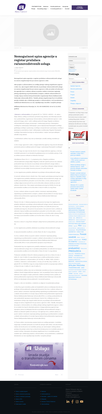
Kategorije (43, 399)
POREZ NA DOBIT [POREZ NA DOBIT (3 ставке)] (77, 239)
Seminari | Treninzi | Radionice (48, 401)
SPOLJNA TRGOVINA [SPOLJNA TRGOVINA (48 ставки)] (77, 265)
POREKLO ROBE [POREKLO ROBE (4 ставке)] (80, 231)
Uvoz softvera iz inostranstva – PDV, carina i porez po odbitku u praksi (79, 160)
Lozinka (71, 60)
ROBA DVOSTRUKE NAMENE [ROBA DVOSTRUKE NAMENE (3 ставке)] (74, 263)
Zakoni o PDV (19, 399)
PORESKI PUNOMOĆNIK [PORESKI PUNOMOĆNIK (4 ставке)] (74, 234)
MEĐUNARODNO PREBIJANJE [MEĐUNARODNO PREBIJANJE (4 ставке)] (75, 208)
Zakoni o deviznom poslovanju (23, 394)
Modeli (72, 97)
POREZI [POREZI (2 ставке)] (78, 237)
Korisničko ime (73, 56)
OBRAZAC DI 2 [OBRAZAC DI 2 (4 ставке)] (72, 219)
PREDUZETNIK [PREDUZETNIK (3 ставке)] (84, 248)
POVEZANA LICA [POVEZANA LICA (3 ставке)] (81, 241)
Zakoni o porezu (19, 401)
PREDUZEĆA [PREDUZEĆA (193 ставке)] (75, 251)
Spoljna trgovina (75, 86)
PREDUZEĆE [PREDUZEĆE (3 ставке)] (71, 253)
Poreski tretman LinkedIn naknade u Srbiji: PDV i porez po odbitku (77, 153)
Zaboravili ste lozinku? (72, 69)
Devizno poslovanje (76, 89)
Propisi (72, 94)
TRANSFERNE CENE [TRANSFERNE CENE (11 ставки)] (74, 267)
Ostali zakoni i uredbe (21, 404)
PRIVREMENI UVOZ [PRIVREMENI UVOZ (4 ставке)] (78, 255)
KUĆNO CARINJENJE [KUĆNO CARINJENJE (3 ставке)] (80, 206)
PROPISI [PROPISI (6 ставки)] (70, 257)
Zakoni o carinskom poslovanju (23, 396)
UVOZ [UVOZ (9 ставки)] (80, 271)
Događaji (73, 100)
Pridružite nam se (72, 71)
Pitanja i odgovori (75, 103)
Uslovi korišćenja (45, 404)
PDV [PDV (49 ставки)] (80, 226)
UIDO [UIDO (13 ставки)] (82, 267)
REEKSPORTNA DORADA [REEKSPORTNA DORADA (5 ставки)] (81, 261)
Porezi (72, 92)
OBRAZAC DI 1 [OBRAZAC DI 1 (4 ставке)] (79, 217)
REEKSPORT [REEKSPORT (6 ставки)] (71, 261)
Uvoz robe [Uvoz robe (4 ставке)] (76, 273)
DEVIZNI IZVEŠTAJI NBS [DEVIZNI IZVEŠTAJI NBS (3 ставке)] (73, 204)
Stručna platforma (45, 394)
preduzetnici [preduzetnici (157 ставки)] (74, 248)
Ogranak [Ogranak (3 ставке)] (75, 225)
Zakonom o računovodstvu (22, 114)
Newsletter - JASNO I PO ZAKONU (49, 396)
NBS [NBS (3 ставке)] (74, 217)
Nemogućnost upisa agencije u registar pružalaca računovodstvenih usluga (35, 60)
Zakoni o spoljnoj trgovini (21, 391)
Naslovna (43, 391)
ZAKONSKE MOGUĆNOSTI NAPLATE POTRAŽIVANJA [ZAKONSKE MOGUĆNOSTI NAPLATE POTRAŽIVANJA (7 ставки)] (78, 277)
